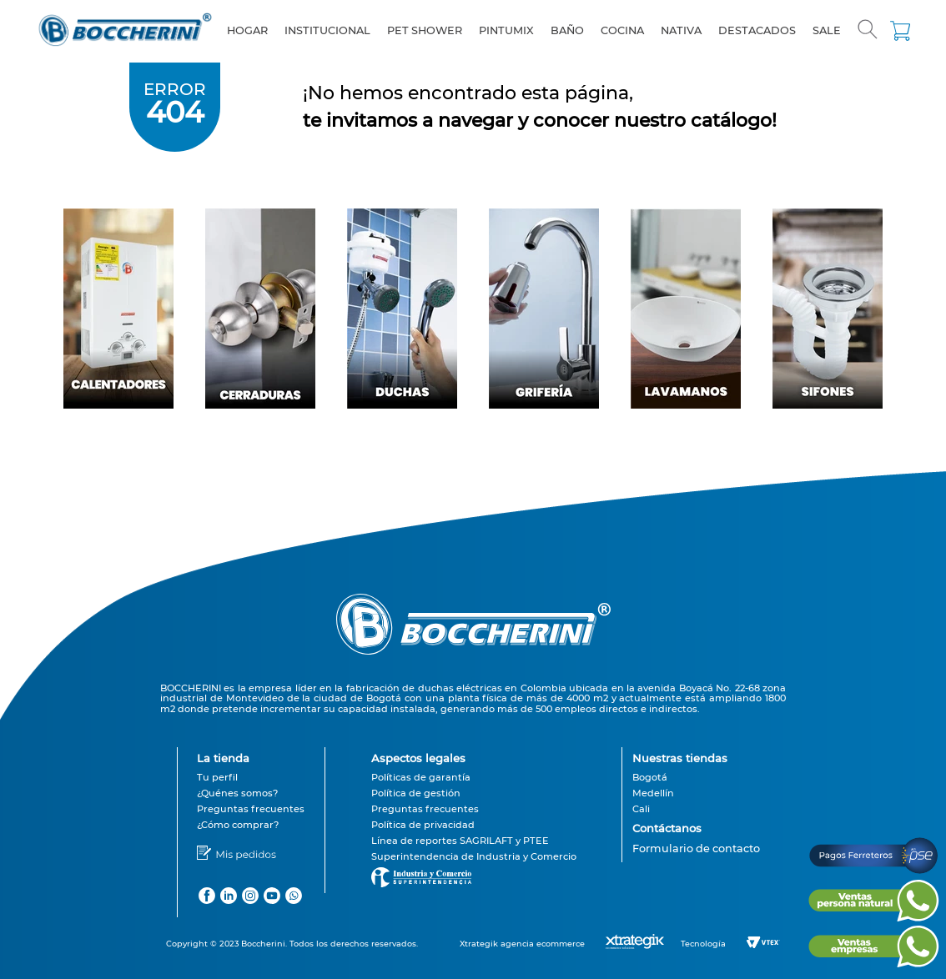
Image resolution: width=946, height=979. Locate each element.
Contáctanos (667, 828)
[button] (867, 31)
